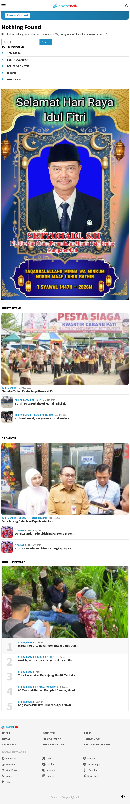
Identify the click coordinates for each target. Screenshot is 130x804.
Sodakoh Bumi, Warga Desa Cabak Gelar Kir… (44, 418)
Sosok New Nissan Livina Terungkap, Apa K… (44, 548)
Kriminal (40, 687)
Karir (87, 733)
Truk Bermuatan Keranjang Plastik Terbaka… (48, 675)
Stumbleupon (92, 764)
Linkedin (48, 776)
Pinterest (89, 758)
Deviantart (90, 776)
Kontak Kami (9, 744)
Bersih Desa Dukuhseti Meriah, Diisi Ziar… (42, 403)
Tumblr (48, 764)
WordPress (9, 770)
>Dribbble (90, 770)
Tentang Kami (92, 738)
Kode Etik (49, 733)
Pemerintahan (39, 517)
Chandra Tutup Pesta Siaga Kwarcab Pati (28, 391)
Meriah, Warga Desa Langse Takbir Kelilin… (46, 660)
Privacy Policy (52, 738)
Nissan (11, 73)
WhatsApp (8, 764)
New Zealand (15, 79)
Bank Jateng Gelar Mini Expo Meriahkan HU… (30, 521)
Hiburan (36, 415)
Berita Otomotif (18, 66)
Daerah (13, 387)
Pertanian (48, 415)
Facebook (8, 758)
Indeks (5, 733)
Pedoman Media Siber (97, 744)
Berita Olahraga (17, 59)
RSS (5, 782)
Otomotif (24, 517)
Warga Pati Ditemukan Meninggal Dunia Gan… (48, 645)
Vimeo (7, 776)
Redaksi (6, 738)
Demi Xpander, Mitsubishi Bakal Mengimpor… (45, 533)
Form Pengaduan (53, 744)
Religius (36, 400)
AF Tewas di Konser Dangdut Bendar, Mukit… (48, 690)
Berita (5, 387)
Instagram (49, 770)
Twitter (48, 758)
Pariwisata (52, 687)
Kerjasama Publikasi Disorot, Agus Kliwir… (46, 705)
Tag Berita (13, 53)
